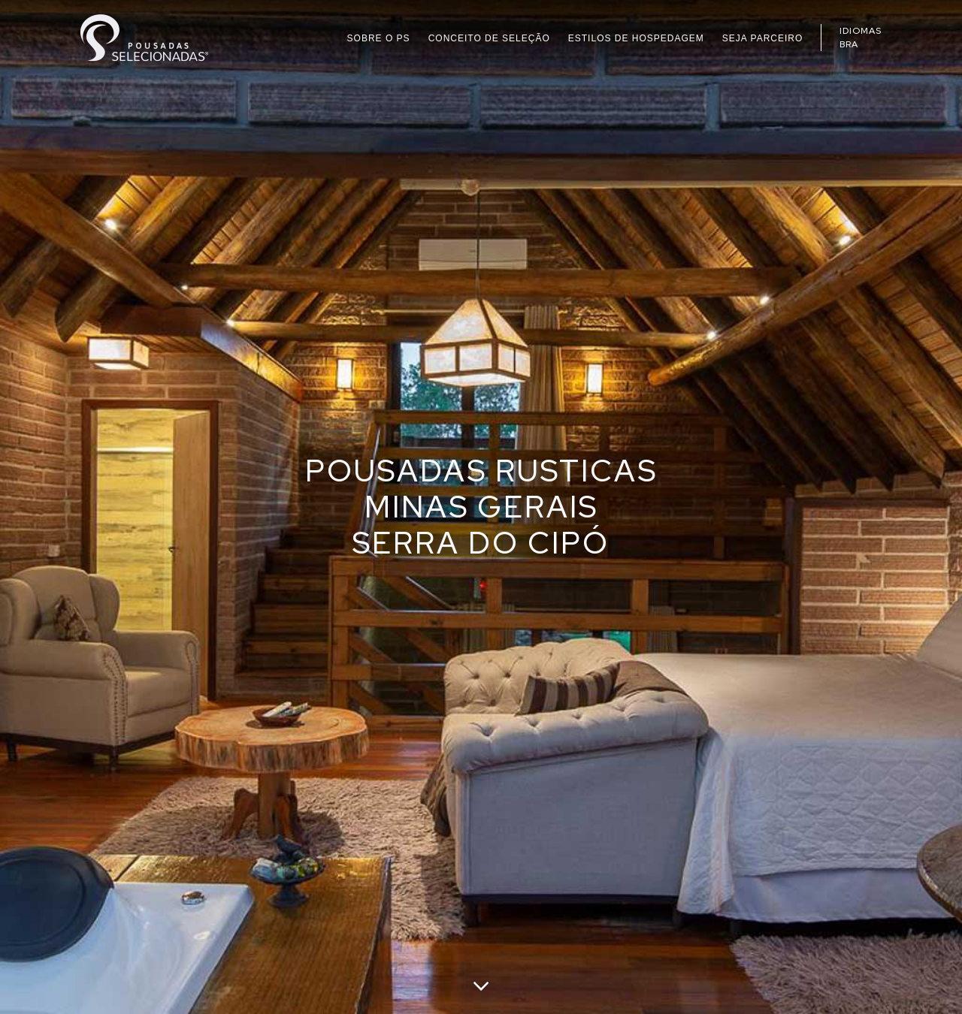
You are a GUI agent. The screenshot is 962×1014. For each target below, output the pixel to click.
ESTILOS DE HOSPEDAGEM (636, 38)
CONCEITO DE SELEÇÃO (489, 38)
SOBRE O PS (378, 38)
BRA (848, 44)
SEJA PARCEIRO (762, 38)
